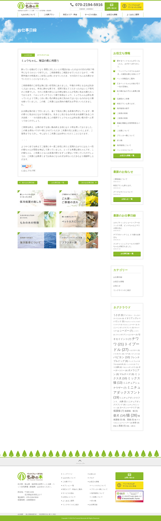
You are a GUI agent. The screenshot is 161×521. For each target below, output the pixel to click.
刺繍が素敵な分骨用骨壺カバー (126, 124)
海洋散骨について (122, 145)
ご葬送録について (120, 179)
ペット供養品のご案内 (124, 79)
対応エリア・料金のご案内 (72, 489)
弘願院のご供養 (121, 99)
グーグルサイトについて (123, 192)
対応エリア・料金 (70, 15)
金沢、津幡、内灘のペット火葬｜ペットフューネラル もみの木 (28, 6)
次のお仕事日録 (87, 183)
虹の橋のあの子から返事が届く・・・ (126, 92)
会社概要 (20, 514)
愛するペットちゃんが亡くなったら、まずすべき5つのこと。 (126, 64)
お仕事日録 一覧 (57, 183)
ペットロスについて (123, 150)
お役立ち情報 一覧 (127, 155)
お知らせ (116, 286)
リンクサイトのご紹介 (122, 290)
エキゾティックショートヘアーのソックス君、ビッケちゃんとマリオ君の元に (126, 225)
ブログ (91, 478)
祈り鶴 (117, 140)
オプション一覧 (68, 485)
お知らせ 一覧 (127, 199)
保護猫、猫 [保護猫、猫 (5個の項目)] (131, 411)
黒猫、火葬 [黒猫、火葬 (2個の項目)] (130, 426)
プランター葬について (124, 135)
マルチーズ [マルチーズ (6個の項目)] (126, 374)
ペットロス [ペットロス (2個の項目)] (130, 364)
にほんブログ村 (28, 171)
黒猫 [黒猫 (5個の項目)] (122, 426)
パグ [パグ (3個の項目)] (127, 354)
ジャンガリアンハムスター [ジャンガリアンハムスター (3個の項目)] (126, 335)
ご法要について (121, 131)
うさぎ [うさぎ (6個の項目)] (118, 315)
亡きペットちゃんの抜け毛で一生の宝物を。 (126, 85)
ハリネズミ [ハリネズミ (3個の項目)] (118, 354)
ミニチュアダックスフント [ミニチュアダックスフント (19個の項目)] (127, 392)
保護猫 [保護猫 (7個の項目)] (118, 410)
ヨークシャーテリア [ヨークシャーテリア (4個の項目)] (129, 408)
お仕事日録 (28, 55)
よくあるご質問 (133, 15)
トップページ (67, 474)
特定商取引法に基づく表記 (47, 514)
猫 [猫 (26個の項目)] (131, 415)
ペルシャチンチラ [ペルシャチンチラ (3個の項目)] (130, 367)
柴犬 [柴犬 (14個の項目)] (119, 415)
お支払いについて (69, 497)
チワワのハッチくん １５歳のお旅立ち (126, 236)
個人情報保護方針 (31, 514)
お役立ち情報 (112, 15)
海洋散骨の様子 (121, 108)
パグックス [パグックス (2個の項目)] (135, 354)
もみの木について (28, 15)
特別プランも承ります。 (124, 104)
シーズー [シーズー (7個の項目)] (126, 330)
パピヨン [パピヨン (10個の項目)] (121, 357)
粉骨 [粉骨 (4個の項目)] (136, 423)
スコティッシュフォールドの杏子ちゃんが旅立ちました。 (126, 245)
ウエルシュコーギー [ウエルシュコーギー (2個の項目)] (130, 324)
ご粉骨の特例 (120, 113)
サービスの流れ (91, 15)
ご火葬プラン (49, 15)
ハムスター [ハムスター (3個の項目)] (134, 350)
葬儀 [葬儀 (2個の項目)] (115, 426)
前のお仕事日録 (28, 183)
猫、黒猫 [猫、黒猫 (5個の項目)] (128, 419)
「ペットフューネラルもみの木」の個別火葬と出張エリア (126, 72)
